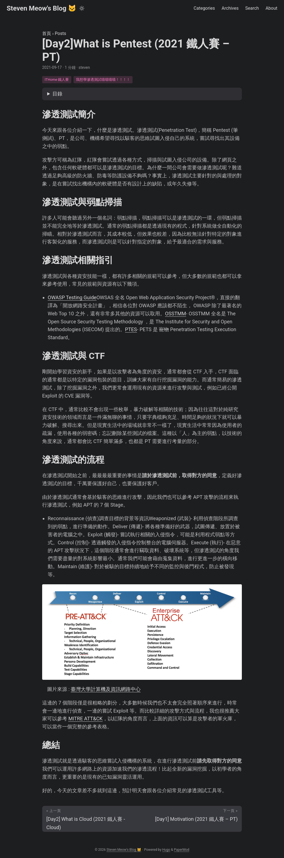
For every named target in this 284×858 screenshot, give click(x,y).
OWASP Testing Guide (72, 297)
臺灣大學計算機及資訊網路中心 (106, 689)
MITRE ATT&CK (85, 718)
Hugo (166, 850)
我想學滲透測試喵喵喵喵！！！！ (103, 79)
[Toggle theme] (81, 8)
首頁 (46, 33)
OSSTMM (175, 313)
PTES (131, 329)
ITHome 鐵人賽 (57, 79)
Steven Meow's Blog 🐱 (41, 8)
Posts (60, 33)
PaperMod (181, 850)
